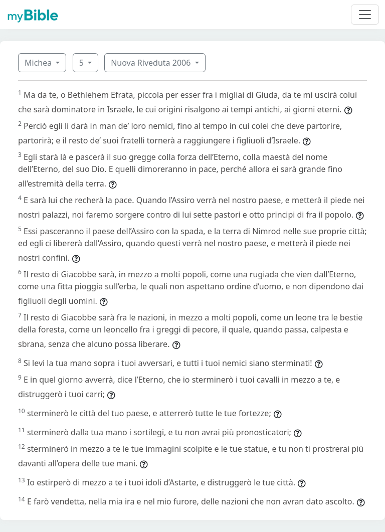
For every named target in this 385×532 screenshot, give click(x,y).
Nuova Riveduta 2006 (151, 62)
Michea (39, 62)
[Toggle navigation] (365, 15)
